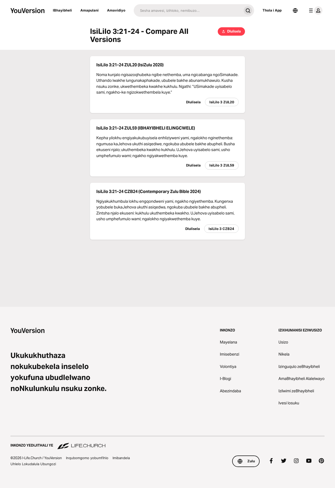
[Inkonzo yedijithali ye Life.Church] (167, 443)
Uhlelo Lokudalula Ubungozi (33, 464)
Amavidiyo (116, 10)
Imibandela (121, 458)
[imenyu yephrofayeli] (315, 10)
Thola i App (272, 10)
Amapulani (89, 10)
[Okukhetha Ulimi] (295, 10)
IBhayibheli (62, 10)
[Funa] (188, 10)
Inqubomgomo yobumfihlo (87, 458)
